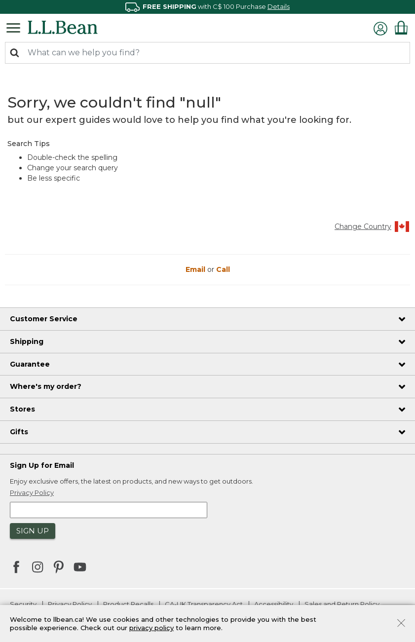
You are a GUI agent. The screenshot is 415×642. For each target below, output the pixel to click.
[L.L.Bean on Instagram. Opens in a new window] (37, 568)
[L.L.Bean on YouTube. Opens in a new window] (80, 566)
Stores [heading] (22, 409)
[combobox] (207, 53)
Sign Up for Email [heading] (42, 465)
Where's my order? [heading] (45, 386)
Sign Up (32, 530)
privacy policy (151, 628)
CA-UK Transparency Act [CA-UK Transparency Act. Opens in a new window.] (204, 604)
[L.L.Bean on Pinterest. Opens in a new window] (58, 568)
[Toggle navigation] (16, 27)
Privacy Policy (70, 604)
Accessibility (273, 604)
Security (23, 604)
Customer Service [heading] (43, 318)
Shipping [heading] (26, 341)
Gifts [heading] (19, 431)
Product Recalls (128, 604)
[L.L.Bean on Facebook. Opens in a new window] (16, 568)
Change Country (372, 226)
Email (196, 269)
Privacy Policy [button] (32, 492)
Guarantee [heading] (30, 364)
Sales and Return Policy (341, 604)
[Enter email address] (108, 510)
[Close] (401, 622)
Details (278, 6)
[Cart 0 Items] (401, 28)
